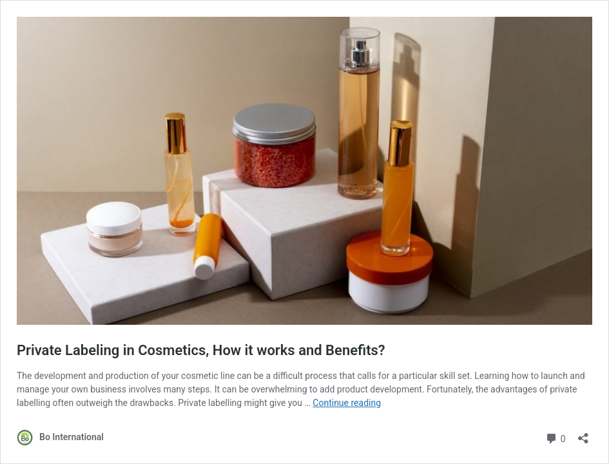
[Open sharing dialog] (583, 434)
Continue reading (347, 403)
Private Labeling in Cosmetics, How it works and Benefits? (201, 350)
